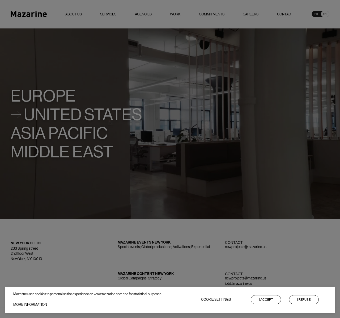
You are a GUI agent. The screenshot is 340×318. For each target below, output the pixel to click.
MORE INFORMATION (30, 305)
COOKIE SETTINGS (216, 300)
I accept (266, 300)
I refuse (304, 300)
